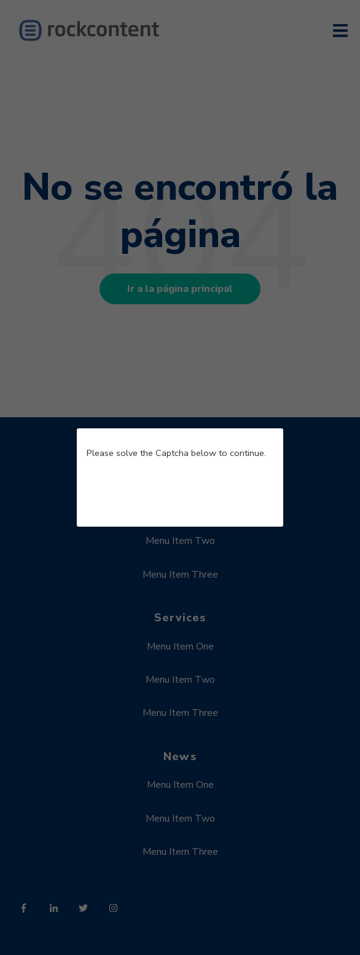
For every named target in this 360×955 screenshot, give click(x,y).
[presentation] (180, 493)
